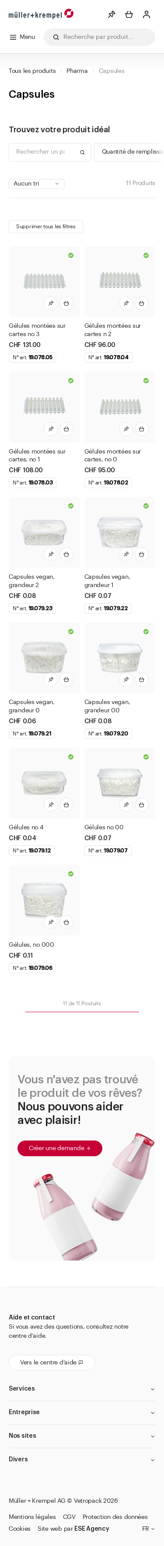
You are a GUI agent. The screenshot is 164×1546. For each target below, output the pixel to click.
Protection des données (115, 1517)
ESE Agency (91, 1529)
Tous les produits (32, 71)
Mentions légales (32, 1517)
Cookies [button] (20, 1529)
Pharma (76, 71)
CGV (69, 1517)
